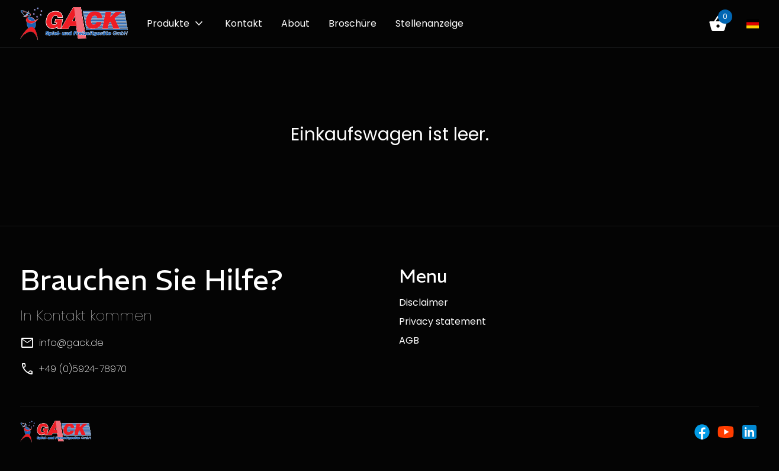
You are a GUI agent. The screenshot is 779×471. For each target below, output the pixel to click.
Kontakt (243, 23)
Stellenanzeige (429, 23)
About (295, 23)
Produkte (168, 23)
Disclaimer (423, 302)
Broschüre (352, 23)
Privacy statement (442, 321)
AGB (409, 340)
